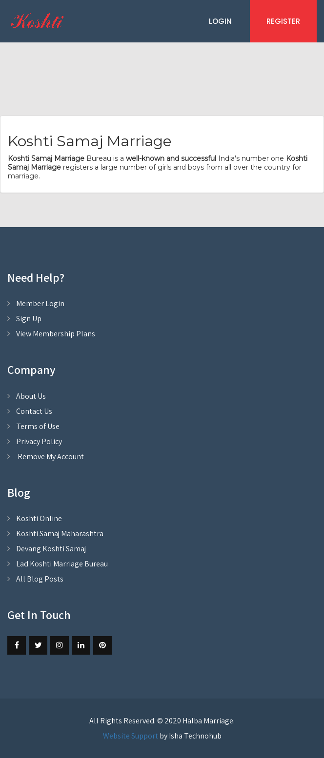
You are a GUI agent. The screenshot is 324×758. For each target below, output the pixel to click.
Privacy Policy (39, 441)
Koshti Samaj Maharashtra (59, 533)
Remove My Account (50, 456)
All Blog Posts (39, 579)
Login (220, 21)
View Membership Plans (55, 334)
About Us (31, 396)
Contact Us (34, 411)
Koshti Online (39, 518)
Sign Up (28, 318)
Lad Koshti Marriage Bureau (62, 564)
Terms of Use (38, 426)
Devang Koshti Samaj (51, 549)
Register (283, 21)
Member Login (40, 303)
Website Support (130, 736)
